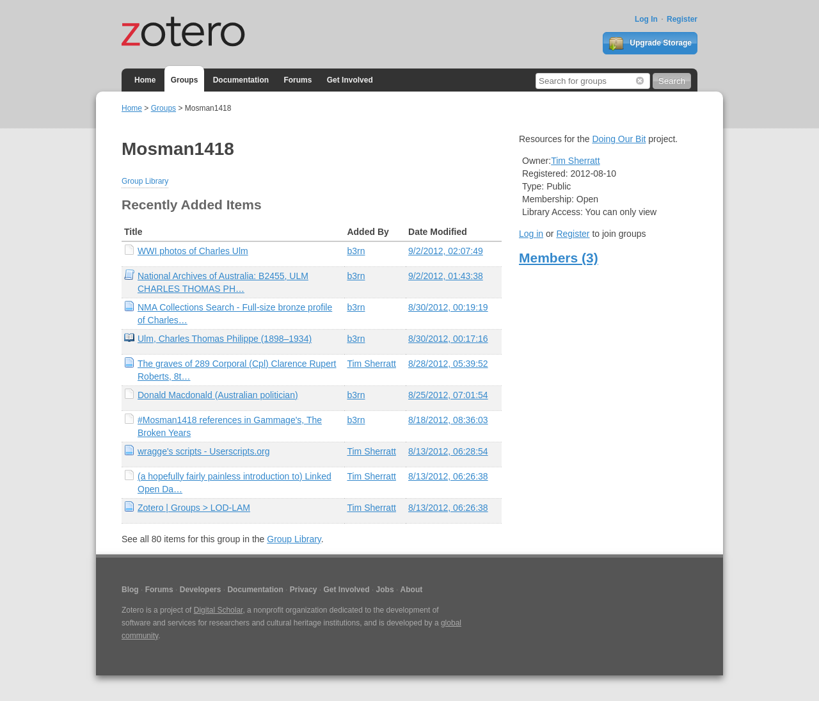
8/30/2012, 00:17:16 (448, 339)
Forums (297, 80)
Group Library (145, 181)
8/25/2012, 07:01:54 (448, 395)
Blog (130, 589)
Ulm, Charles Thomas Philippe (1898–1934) (225, 339)
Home (144, 80)
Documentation (241, 80)
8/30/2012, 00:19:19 (448, 307)
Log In (646, 19)
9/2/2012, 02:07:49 (445, 251)
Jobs (385, 589)
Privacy (303, 589)
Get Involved (350, 80)
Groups (184, 80)
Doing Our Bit (619, 139)
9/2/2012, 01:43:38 (445, 276)
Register (682, 19)
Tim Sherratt (371, 364)
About (412, 589)
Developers (200, 589)
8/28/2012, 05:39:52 (448, 364)
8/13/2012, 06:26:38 (448, 476)
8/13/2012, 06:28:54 (448, 451)
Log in (531, 234)
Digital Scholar (218, 610)
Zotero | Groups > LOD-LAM (194, 508)
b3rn (356, 251)
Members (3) (558, 257)
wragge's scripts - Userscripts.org (204, 451)
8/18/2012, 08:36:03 (448, 420)
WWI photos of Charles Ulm (193, 251)
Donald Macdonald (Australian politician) (218, 395)
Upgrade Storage (650, 43)
